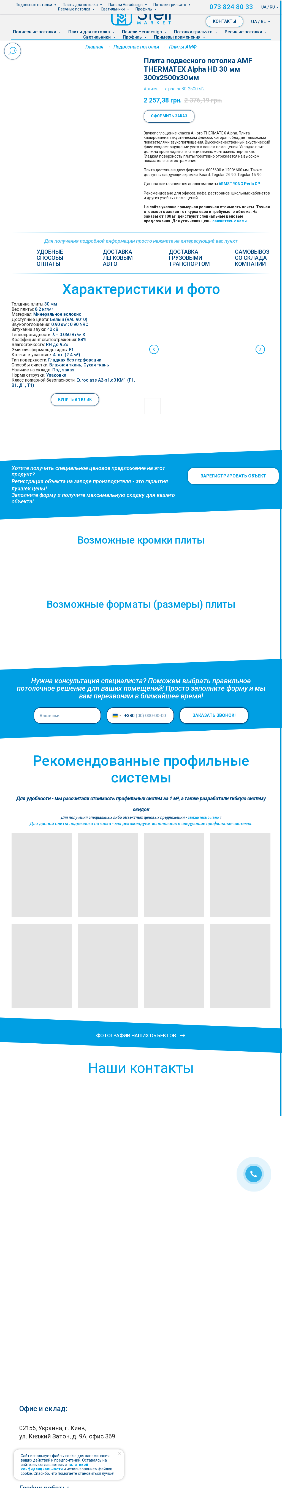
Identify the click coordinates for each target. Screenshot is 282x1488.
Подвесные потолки (35, 31)
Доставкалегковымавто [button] (118, 258)
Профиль (133, 37)
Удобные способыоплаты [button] (50, 258)
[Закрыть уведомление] (120, 1453)
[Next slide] (260, 349)
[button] (75, 399)
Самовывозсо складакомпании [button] (252, 258)
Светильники (97, 37)
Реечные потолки (244, 31)
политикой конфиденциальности (54, 1466)
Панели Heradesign (142, 31)
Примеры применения (178, 37)
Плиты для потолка (89, 31)
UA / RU (259, 21)
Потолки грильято (194, 31)
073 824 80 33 (249, 6)
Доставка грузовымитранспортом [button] (189, 258)
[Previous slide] (154, 349)
